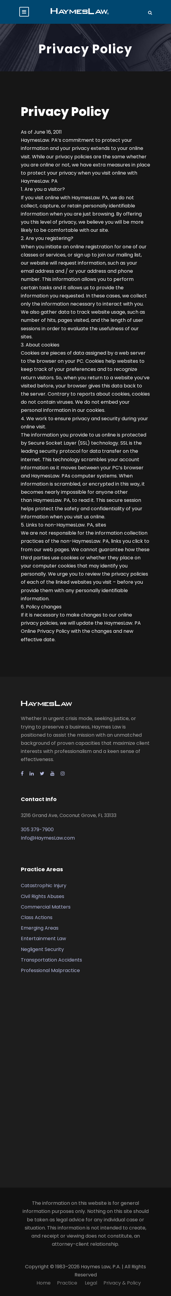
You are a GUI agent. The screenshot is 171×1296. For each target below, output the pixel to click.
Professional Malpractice (50, 970)
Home (43, 1282)
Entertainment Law (43, 938)
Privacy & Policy (122, 1282)
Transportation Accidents (51, 959)
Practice (67, 1282)
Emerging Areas (40, 928)
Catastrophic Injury (43, 885)
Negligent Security (42, 949)
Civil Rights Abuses (42, 896)
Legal (91, 1282)
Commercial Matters (46, 906)
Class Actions (36, 917)
